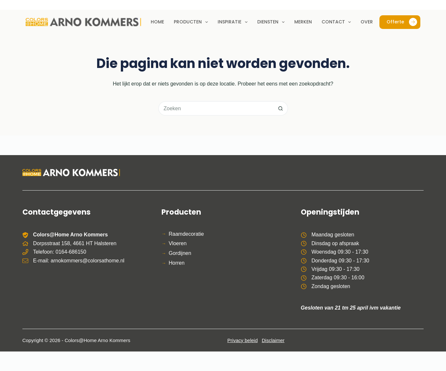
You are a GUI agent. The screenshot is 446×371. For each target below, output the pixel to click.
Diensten (272, 22)
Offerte (402, 22)
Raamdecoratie (186, 234)
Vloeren (177, 243)
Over (367, 22)
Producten (192, 22)
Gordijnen (180, 253)
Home (157, 22)
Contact (338, 22)
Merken (303, 22)
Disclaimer (273, 340)
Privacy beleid (242, 340)
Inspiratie (234, 22)
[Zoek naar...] (216, 108)
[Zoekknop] (281, 108)
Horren (177, 263)
